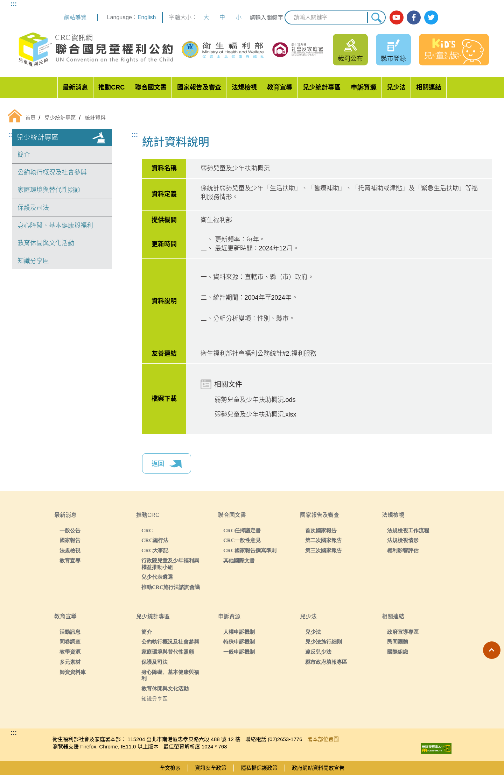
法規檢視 (244, 87)
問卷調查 (69, 641)
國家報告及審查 (199, 87)
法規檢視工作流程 (408, 530)
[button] (491, 650)
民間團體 (397, 641)
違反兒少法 (318, 651)
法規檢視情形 (403, 540)
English (147, 17)
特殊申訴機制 (239, 641)
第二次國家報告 (323, 540)
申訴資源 (363, 87)
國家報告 (69, 540)
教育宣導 (279, 87)
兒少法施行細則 (323, 641)
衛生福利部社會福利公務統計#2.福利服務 (258, 353)
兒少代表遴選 (157, 577)
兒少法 (396, 87)
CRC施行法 (155, 540)
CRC (147, 530)
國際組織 (397, 651)
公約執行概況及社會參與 (52, 172)
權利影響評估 (403, 550)
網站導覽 (75, 17)
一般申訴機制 (239, 651)
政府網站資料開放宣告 (318, 768)
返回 (167, 464)
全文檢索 (170, 768)
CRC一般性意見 (242, 540)
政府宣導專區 (403, 631)
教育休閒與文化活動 (46, 243)
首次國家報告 (321, 530)
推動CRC (111, 87)
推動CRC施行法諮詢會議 (170, 587)
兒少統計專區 (322, 87)
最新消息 (75, 87)
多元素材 (69, 661)
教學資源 (69, 651)
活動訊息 (69, 631)
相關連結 (428, 87)
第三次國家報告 (323, 550)
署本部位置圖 (323, 739)
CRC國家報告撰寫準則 (250, 550)
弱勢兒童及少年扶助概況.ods (255, 399)
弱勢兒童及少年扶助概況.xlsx (255, 414)
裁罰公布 (350, 58)
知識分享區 (33, 260)
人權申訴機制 (239, 631)
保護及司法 (33, 207)
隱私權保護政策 (259, 768)
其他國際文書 (239, 560)
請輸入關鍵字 (266, 18)
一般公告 (69, 530)
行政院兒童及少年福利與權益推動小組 (170, 564)
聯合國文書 (151, 87)
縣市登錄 (393, 58)
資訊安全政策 (210, 768)
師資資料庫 (72, 672)
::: (13, 3)
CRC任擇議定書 (242, 530)
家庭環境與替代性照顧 (49, 189)
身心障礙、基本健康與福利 (55, 225)
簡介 (24, 154)
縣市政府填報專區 (326, 661)
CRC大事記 (155, 550)
